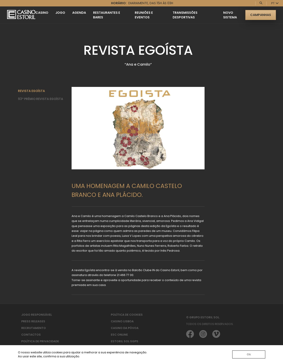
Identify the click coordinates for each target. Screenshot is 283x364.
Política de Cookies (127, 315)
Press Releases (33, 321)
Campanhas (260, 15)
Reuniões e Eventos (144, 15)
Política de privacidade (40, 341)
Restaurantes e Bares (106, 15)
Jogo (60, 12)
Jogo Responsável (36, 315)
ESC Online (119, 335)
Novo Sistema (230, 15)
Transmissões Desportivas (185, 15)
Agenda (79, 12)
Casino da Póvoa (125, 328)
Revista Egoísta (31, 91)
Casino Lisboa (122, 321)
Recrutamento (33, 328)
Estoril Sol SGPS (124, 341)
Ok (249, 354)
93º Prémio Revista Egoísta (40, 99)
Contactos (31, 335)
